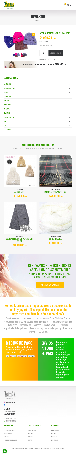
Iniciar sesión (55, 430)
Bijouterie (37, 105)
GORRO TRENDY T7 (20, 192)
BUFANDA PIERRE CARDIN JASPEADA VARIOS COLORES (20, 240)
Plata (37, 125)
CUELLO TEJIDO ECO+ (56, 239)
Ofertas (30, 440)
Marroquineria (37, 117)
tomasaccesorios (9, 402)
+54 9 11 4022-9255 (10, 418)
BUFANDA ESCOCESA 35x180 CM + (55, 192)
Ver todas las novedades (50, 285)
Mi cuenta (54, 437)
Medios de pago (8, 433)
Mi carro (53, 433)
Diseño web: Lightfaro (58, 448)
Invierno (37, 113)
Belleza (37, 100)
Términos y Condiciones (10, 440)
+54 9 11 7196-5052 (10, 421)
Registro (30, 433)
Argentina (7, 96)
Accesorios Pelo (37, 88)
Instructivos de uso (9, 430)
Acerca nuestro (32, 430)
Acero (37, 92)
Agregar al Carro (55, 53)
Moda (37, 121)
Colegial (7, 109)
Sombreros (7, 129)
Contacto (6, 437)
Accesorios (37, 84)
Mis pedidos (54, 440)
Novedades (30, 437)
